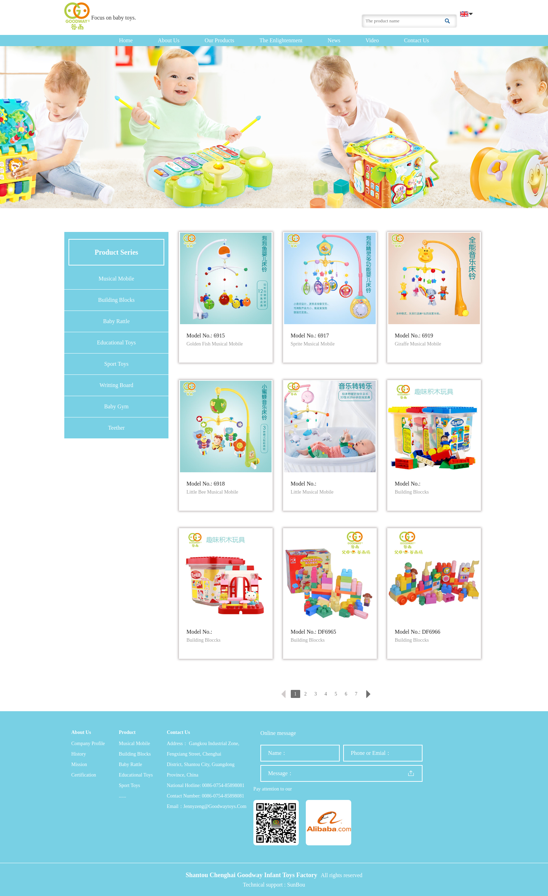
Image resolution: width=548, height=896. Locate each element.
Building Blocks (116, 300)
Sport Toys (116, 364)
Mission (79, 764)
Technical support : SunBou (274, 885)
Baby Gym (116, 406)
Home (126, 40)
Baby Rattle (116, 321)
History (78, 754)
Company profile (88, 743)
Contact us (416, 40)
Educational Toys (116, 342)
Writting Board (117, 385)
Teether (116, 428)
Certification (83, 775)
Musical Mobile (116, 279)
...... (122, 796)
